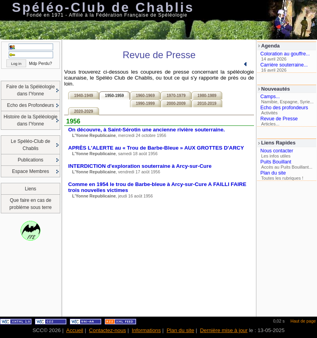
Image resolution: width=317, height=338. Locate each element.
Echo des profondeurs (284, 107)
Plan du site (273, 173)
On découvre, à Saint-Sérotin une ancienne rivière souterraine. (146, 130)
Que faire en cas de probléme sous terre (31, 203)
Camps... (270, 96)
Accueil (74, 330)
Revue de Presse (279, 119)
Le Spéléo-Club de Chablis (30, 145)
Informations (146, 330)
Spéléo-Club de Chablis (103, 7)
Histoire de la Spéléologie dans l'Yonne (30, 120)
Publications (31, 160)
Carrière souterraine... (284, 65)
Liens (30, 189)
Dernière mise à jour (224, 330)
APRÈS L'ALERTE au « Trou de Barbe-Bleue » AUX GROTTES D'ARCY (156, 148)
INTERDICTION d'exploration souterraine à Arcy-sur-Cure (140, 166)
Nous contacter (276, 151)
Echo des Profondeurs (30, 105)
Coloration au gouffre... (285, 54)
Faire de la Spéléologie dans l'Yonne (30, 90)
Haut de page (303, 321)
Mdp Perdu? (40, 63)
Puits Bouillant (275, 162)
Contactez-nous (107, 330)
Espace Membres (30, 171)
